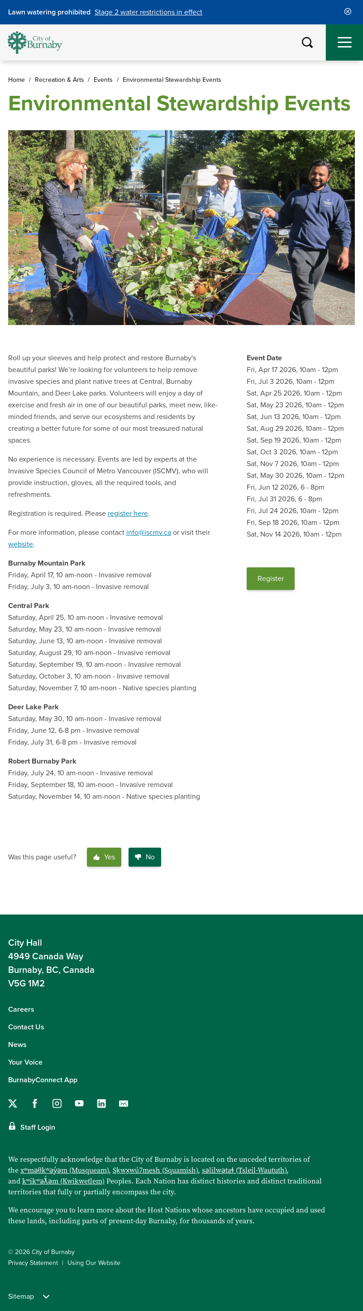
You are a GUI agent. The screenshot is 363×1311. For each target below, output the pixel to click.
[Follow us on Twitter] (12, 1103)
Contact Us (26, 1027)
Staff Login (37, 1127)
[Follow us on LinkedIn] (101, 1103)
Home (16, 80)
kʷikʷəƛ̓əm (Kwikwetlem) (63, 1181)
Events (103, 80)
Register (271, 578)
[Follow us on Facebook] (34, 1103)
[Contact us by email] (123, 1103)
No (145, 857)
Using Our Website (93, 1263)
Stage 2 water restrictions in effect (148, 12)
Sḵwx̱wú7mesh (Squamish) (155, 1170)
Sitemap (28, 1296)
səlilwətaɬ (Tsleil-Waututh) (244, 1170)
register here (128, 513)
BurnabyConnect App (42, 1080)
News (17, 1044)
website (20, 544)
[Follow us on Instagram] (57, 1103)
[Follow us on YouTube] (79, 1103)
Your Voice (25, 1062)
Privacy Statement (33, 1263)
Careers (21, 1009)
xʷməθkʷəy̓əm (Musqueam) (64, 1170)
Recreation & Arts (59, 80)
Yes (104, 857)
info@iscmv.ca (148, 532)
